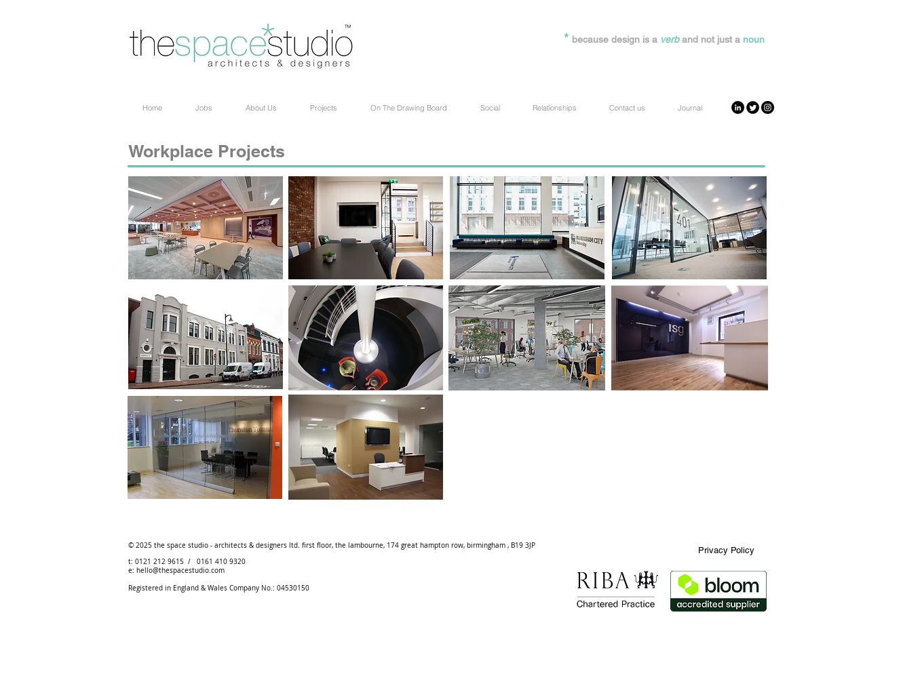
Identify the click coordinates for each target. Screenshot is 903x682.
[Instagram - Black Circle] (767, 107)
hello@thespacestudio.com (180, 570)
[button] (553, 107)
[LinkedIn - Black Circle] (737, 107)
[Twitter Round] (752, 107)
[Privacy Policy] (726, 550)
